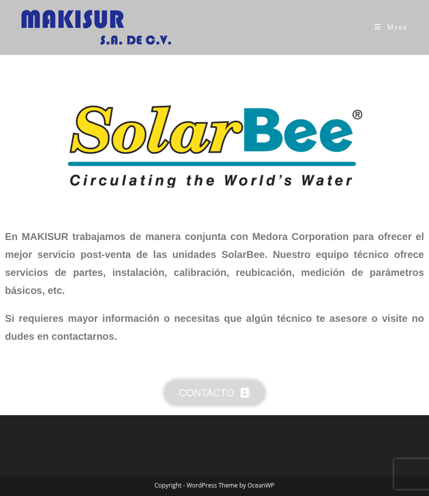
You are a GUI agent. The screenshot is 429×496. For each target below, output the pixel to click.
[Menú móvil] (391, 27)
